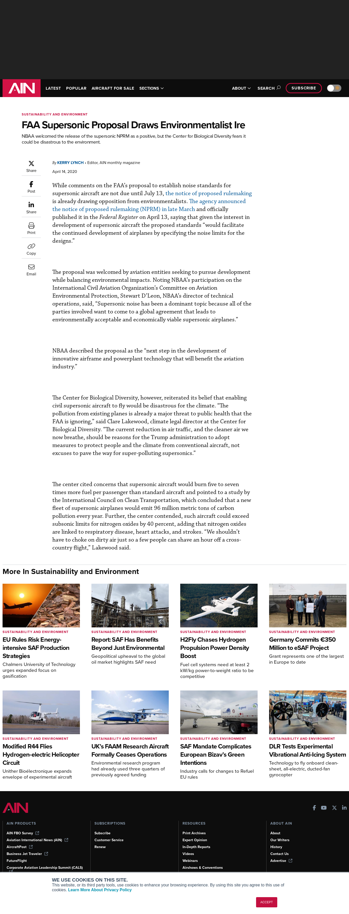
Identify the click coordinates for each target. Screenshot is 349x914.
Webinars (190, 861)
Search (268, 88)
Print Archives (194, 833)
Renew (100, 847)
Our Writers (280, 840)
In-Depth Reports (196, 847)
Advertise (281, 861)
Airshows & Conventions (203, 867)
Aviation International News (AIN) (37, 840)
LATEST (53, 88)
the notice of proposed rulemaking (208, 193)
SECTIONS (151, 88)
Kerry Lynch (70, 163)
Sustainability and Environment (55, 114)
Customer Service (109, 840)
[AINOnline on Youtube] (324, 808)
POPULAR (76, 88)
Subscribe (304, 88)
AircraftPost (20, 847)
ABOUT (241, 88)
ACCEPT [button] (266, 902)
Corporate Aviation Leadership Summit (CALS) (45, 869)
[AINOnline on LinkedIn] (344, 808)
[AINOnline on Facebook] (314, 808)
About (275, 833)
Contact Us (279, 854)
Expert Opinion (195, 840)
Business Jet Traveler (27, 854)
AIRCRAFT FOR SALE (113, 88)
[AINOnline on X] (334, 808)
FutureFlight (17, 861)
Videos (188, 854)
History (276, 847)
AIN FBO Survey (23, 833)
